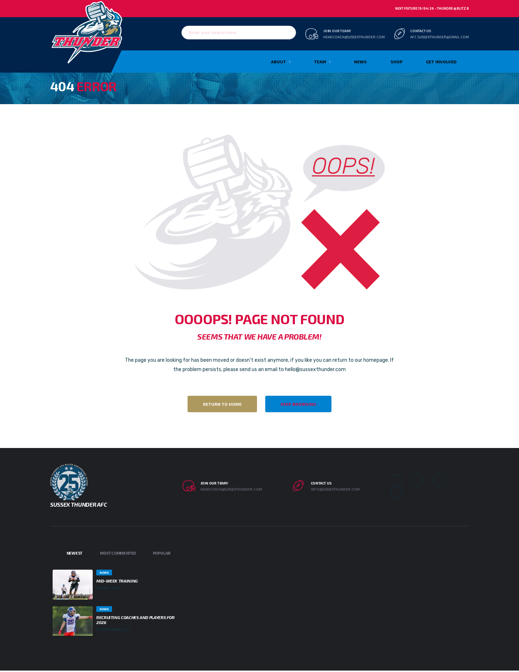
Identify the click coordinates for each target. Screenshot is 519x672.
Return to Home (222, 403)
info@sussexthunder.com (335, 489)
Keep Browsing (298, 403)
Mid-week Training (117, 580)
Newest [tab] (75, 553)
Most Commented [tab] (118, 553)
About (278, 61)
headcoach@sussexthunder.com (354, 37)
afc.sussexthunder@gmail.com (439, 37)
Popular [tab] (161, 553)
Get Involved (441, 61)
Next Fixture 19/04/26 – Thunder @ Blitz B (432, 8)
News (360, 61)
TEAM (320, 61)
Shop (397, 61)
